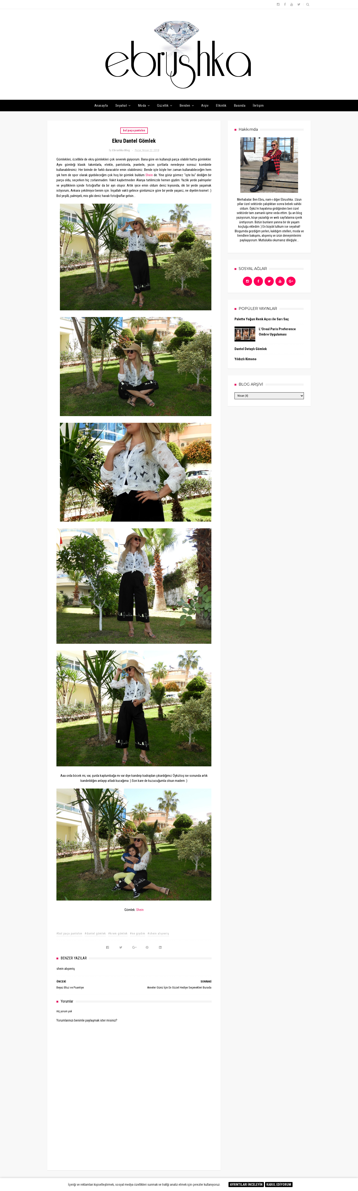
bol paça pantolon (134, 130)
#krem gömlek (118, 933)
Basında (240, 105)
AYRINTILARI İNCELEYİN (246, 1184)
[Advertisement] (134, 1128)
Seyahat (121, 105)
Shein (149, 175)
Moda (142, 105)
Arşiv (205, 105)
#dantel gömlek (95, 933)
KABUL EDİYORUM (278, 1184)
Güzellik (163, 105)
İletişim (258, 105)
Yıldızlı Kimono (245, 359)
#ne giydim (137, 933)
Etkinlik (221, 105)
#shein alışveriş (158, 933)
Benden (185, 105)
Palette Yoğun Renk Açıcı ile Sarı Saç (262, 319)
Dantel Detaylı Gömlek (251, 349)
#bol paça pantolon (69, 933)
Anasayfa (101, 105)
